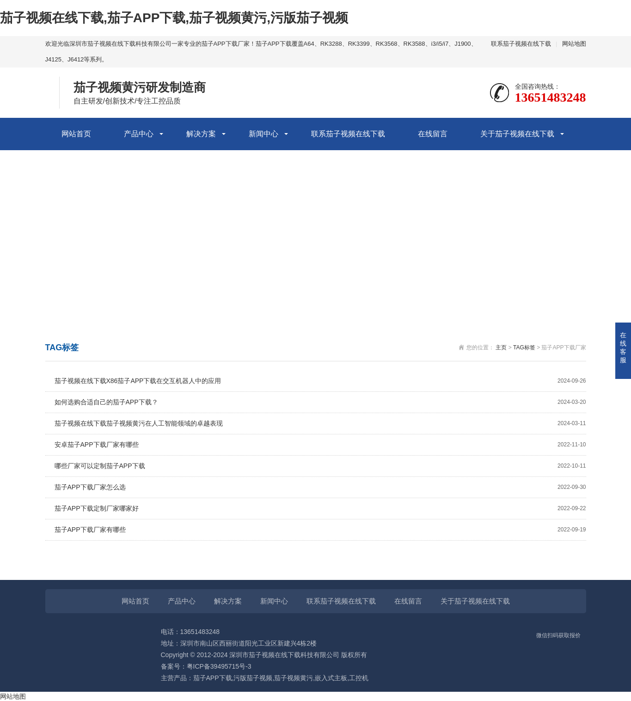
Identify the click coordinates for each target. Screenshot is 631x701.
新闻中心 (263, 134)
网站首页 (76, 134)
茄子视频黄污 (293, 678)
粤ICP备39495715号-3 (219, 666)
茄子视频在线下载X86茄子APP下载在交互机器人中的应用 (320, 381)
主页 (501, 347)
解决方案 (201, 134)
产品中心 (138, 134)
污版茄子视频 (252, 678)
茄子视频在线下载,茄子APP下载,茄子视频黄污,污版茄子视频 (174, 18)
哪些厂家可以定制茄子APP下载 (320, 466)
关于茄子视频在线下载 (517, 134)
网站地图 (574, 43)
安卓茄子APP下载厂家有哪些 (320, 444)
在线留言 (432, 134)
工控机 (358, 678)
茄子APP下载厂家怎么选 (320, 487)
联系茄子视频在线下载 (521, 43)
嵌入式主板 (331, 678)
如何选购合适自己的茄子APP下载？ (320, 402)
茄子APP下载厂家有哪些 (320, 529)
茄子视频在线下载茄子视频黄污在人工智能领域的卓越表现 (320, 423)
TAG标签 (524, 347)
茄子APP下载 (212, 678)
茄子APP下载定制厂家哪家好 (320, 508)
